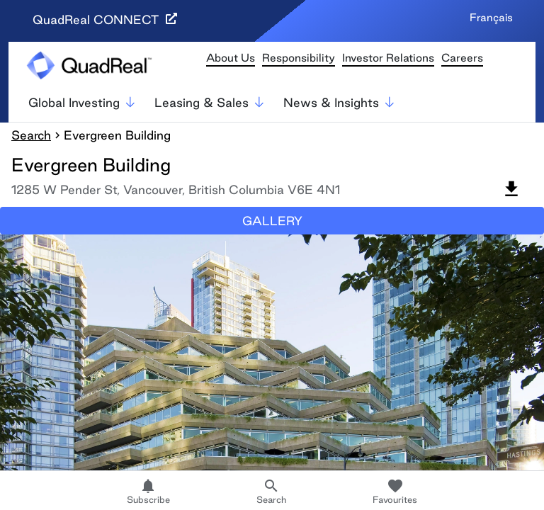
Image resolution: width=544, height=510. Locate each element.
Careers (462, 58)
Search (31, 135)
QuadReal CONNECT (105, 19)
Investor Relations (388, 58)
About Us (230, 58)
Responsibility (298, 58)
